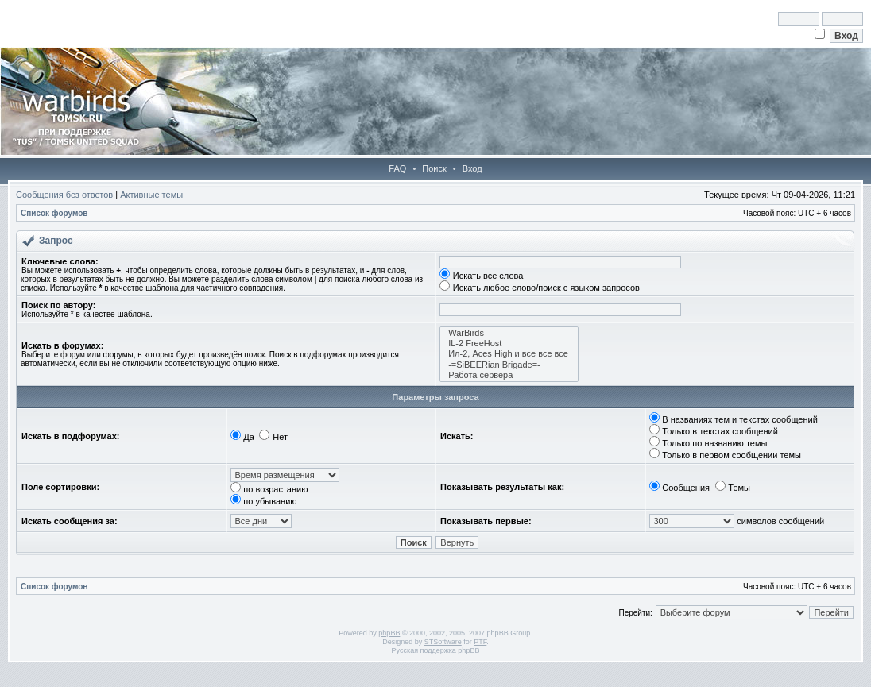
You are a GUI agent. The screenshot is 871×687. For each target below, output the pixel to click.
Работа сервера (509, 375)
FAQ (397, 168)
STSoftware (443, 642)
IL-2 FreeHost (509, 343)
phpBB (389, 633)
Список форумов (54, 213)
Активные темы (151, 194)
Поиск (434, 168)
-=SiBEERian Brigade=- (509, 365)
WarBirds (509, 333)
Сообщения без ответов (64, 194)
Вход (472, 168)
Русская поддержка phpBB (436, 650)
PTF (480, 642)
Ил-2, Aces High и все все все (509, 354)
